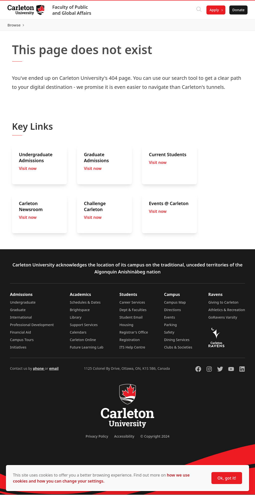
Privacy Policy (97, 438)
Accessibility (124, 438)
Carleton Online (83, 342)
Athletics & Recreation (226, 312)
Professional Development (32, 327)
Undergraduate (23, 304)
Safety (169, 334)
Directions (172, 312)
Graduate (18, 312)
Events (169, 319)
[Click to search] (198, 9)
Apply (213, 9)
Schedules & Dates (85, 304)
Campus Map (175, 304)
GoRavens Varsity (222, 319)
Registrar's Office (134, 334)
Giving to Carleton (223, 304)
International (21, 319)
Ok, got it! (226, 478)
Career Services (132, 304)
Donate (238, 9)
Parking (170, 327)
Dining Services (177, 342)
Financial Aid (20, 334)
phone (39, 370)
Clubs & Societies (178, 349)
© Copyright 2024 (154, 438)
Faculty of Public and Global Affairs (72, 10)
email (54, 370)
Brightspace (80, 312)
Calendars (78, 334)
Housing (126, 327)
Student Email (131, 319)
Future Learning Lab (86, 349)
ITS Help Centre (132, 349)
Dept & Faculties (133, 312)
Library (75, 319)
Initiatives (18, 349)
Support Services (84, 327)
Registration (130, 342)
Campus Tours (22, 342)
